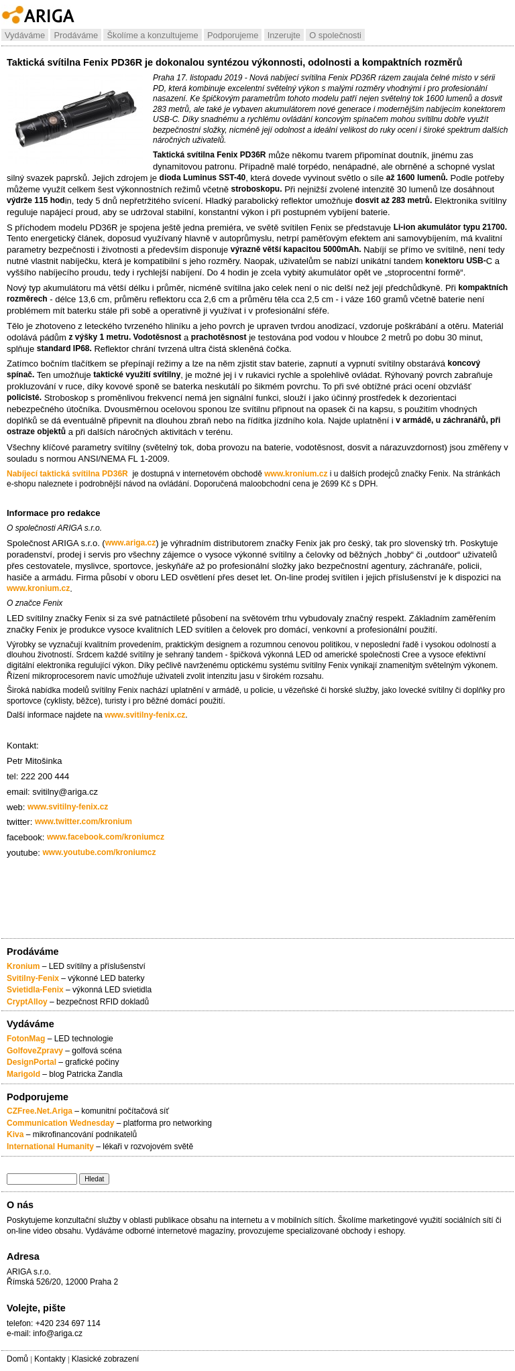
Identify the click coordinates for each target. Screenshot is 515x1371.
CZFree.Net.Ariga (39, 1111)
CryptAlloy (27, 1001)
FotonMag (27, 1038)
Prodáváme (76, 35)
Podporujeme (232, 35)
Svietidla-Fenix (35, 989)
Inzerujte (284, 35)
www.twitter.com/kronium (83, 821)
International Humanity (50, 1146)
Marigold (23, 1074)
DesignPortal (31, 1062)
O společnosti (335, 35)
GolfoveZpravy (35, 1050)
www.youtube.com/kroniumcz (99, 852)
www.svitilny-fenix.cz (145, 715)
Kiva (15, 1134)
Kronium (23, 966)
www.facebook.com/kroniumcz (105, 837)
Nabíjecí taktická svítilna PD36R (67, 473)
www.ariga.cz (130, 542)
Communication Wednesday (60, 1123)
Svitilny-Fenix (33, 978)
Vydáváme (25, 35)
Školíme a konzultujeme (152, 35)
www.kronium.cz (295, 473)
